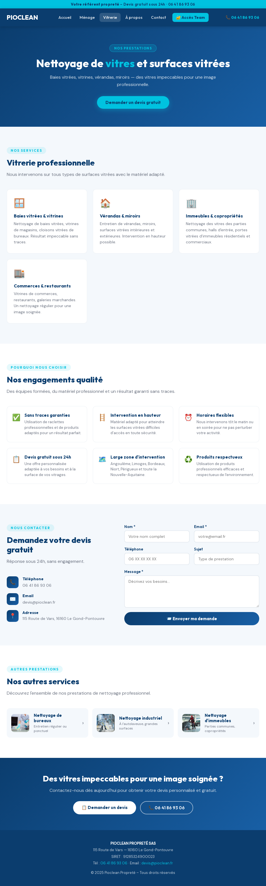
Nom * (129, 526)
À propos (134, 17)
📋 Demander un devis (105, 807)
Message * (133, 571)
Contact (158, 17)
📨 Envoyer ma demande (191, 618)
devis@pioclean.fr (38, 602)
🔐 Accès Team (190, 17)
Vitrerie (110, 17)
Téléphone (133, 549)
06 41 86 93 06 (36, 585)
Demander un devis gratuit (133, 102)
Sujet (198, 549)
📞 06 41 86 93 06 (242, 17)
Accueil (64, 17)
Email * (200, 526)
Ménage (87, 17)
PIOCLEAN (22, 17)
